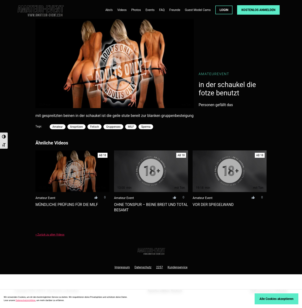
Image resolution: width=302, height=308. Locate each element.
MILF (131, 126)
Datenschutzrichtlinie (25, 300)
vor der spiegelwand (213, 204)
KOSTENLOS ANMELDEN (258, 10)
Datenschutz (142, 267)
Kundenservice (178, 267)
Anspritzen (76, 126)
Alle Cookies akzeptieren (276, 299)
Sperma (145, 126)
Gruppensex (113, 126)
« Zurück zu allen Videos (49, 234)
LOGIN (224, 10)
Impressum (122, 267)
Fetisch (94, 126)
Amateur (57, 126)
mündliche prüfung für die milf (66, 204)
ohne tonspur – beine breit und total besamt (151, 207)
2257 (159, 267)
